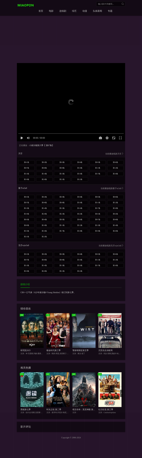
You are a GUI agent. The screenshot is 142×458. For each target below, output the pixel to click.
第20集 (44, 179)
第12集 (115, 168)
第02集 (44, 162)
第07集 (26, 168)
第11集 (97, 168)
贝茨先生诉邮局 (105, 350)
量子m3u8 (71, 188)
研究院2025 (25, 350)
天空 (71, 153)
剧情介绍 (25, 284)
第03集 (62, 162)
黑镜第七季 (25, 409)
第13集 (26, 174)
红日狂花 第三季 (105, 409)
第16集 (79, 174)
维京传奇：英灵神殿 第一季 (84, 409)
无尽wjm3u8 (71, 245)
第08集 (44, 168)
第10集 (79, 168)
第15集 (62, 174)
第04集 (79, 162)
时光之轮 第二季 (53, 409)
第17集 (97, 174)
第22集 (79, 179)
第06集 (115, 162)
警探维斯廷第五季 (80, 350)
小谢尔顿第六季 (36, 145)
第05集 (97, 162)
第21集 (62, 179)
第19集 (26, 179)
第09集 (62, 168)
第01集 (26, 162)
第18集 (115, 174)
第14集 (44, 174)
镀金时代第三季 (53, 350)
